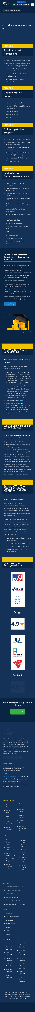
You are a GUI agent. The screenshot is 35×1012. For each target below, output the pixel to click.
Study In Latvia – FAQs (23, 860)
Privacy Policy (9, 992)
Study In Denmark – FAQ (9, 867)
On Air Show (10, 894)
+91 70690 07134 (16, 769)
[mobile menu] (32, 4)
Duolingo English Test (13, 890)
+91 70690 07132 (18, 767)
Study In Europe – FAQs (9, 842)
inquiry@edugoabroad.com (11, 770)
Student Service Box (12, 897)
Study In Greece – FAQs (23, 867)
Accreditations (11, 923)
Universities (10, 920)
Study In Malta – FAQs (23, 852)
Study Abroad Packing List (14, 887)
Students (9, 913)
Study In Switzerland (22, 828)
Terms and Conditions (22, 992)
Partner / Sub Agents (13, 916)
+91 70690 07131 (8, 767)
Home (6, 10)
